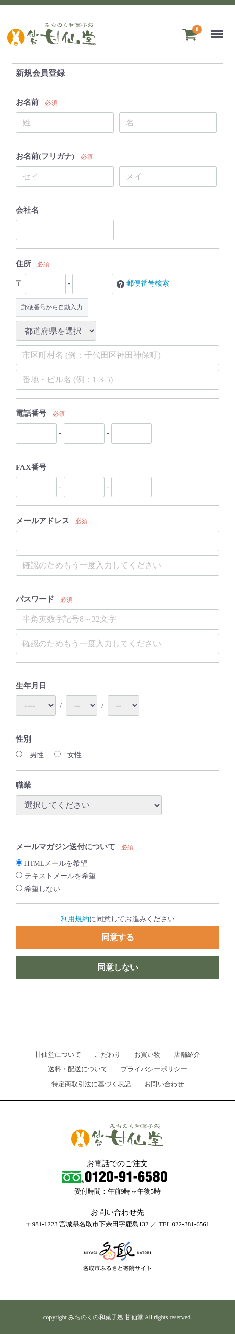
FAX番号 (31, 467)
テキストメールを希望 (56, 876)
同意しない (117, 967)
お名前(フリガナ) (45, 156)
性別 (23, 739)
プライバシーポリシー (154, 1069)
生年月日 (31, 686)
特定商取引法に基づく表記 (91, 1083)
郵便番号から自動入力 (52, 307)
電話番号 (31, 413)
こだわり (107, 1054)
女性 (68, 755)
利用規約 (75, 919)
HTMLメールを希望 (51, 863)
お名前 (27, 102)
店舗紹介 (187, 1054)
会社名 (27, 210)
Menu (218, 29)
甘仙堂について (58, 1054)
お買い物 (147, 1054)
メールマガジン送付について (65, 847)
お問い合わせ (164, 1083)
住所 (23, 264)
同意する (117, 937)
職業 (23, 785)
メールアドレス (42, 521)
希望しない (38, 889)
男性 (30, 755)
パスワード (35, 599)
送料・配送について (78, 1069)
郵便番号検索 (147, 284)
